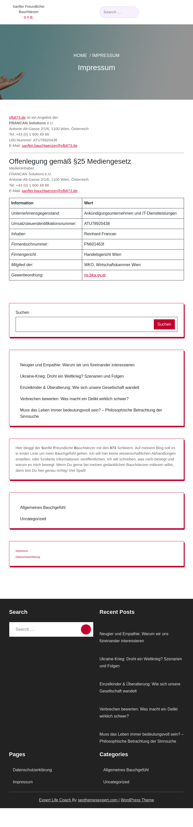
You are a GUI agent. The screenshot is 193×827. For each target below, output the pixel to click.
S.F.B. (28, 17)
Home (90, 59)
